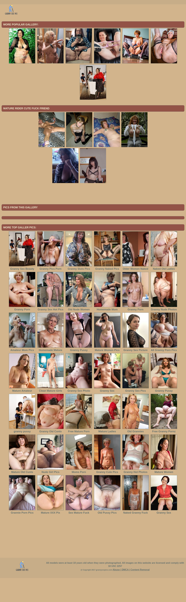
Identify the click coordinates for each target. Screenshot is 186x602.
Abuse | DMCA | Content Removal (131, 593)
